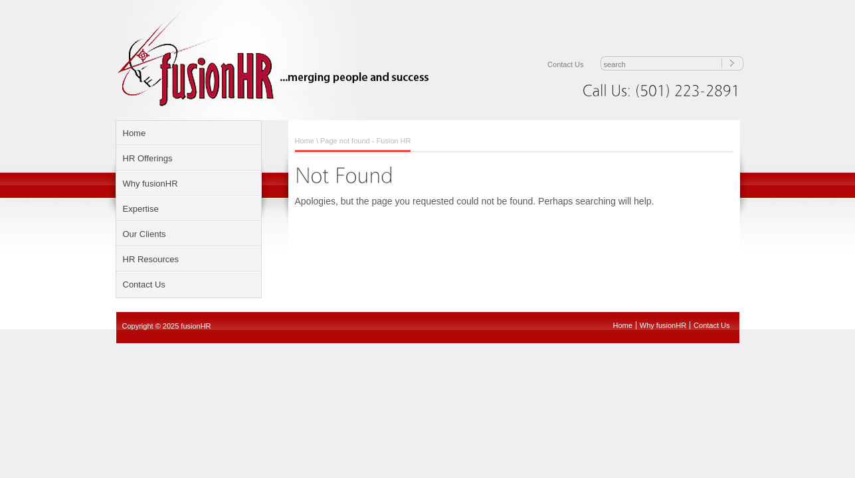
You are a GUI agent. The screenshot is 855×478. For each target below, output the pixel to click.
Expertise (141, 209)
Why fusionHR (150, 184)
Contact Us (565, 64)
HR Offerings (148, 158)
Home (134, 133)
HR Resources (151, 259)
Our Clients (144, 234)
